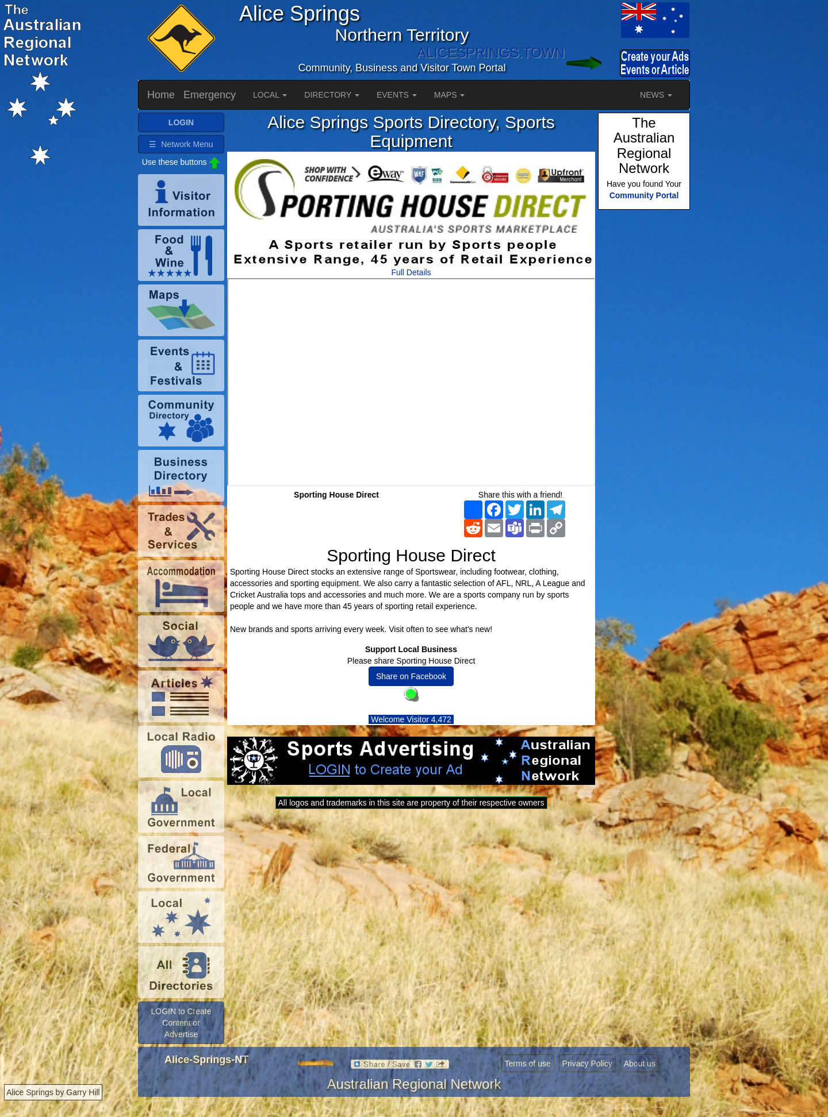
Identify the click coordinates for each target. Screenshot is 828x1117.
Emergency (209, 95)
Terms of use (528, 1063)
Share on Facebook (411, 676)
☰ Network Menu (181, 144)
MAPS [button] (449, 94)
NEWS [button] (656, 94)
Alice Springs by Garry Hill (53, 1092)
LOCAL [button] (270, 94)
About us (640, 1063)
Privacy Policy (587, 1063)
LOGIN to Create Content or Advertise (181, 1023)
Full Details (411, 272)
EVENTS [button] (397, 94)
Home (161, 95)
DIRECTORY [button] (331, 94)
